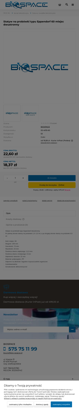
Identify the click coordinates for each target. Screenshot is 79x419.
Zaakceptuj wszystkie (61, 404)
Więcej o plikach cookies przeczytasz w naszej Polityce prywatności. (33, 398)
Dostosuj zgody (42, 404)
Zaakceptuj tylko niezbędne (20, 404)
